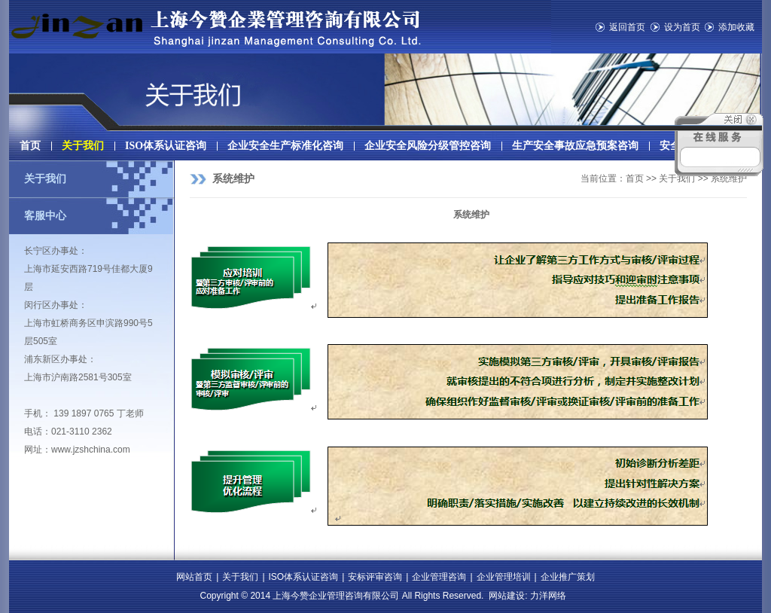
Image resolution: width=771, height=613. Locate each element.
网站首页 (194, 577)
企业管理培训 (504, 577)
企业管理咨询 (439, 577)
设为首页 (682, 27)
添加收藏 (736, 27)
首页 (30, 145)
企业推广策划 (568, 577)
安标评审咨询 (375, 577)
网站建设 (507, 595)
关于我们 (83, 145)
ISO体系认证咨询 (165, 145)
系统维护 (233, 179)
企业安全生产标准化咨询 (285, 145)
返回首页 (627, 27)
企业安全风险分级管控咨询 (427, 145)
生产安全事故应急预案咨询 (575, 145)
